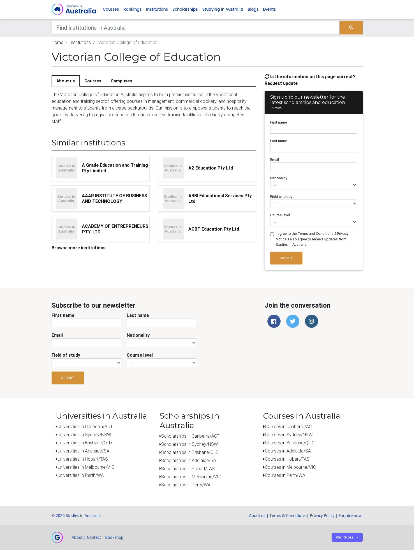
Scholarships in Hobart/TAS (188, 469)
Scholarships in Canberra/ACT (190, 436)
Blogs (253, 9)
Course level (280, 215)
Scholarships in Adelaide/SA (188, 460)
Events (269, 9)
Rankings (132, 9)
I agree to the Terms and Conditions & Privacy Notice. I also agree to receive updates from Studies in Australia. (312, 239)
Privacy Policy (322, 515)
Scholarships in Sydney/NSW (189, 444)
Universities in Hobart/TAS (82, 459)
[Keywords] (196, 28)
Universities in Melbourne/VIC (85, 467)
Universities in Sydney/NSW (84, 435)
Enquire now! (351, 515)
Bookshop (114, 537)
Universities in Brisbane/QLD (84, 443)
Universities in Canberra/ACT (85, 427)
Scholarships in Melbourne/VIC (191, 477)
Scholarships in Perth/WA (186, 485)
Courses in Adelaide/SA (288, 451)
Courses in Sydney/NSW (289, 435)
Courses (111, 9)
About (77, 537)
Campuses (121, 81)
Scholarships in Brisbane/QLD (190, 452)
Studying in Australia (222, 9)
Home (57, 42)
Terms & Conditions (288, 515)
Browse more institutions (79, 248)
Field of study (281, 196)
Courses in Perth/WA (285, 475)
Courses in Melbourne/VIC (290, 467)
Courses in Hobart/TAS (287, 459)
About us (65, 81)
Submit (286, 258)
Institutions (157, 9)
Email (274, 159)
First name (278, 122)
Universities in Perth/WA (80, 475)
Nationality (278, 178)
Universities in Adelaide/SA (83, 451)
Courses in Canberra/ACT (289, 427)
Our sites (344, 537)
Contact (94, 537)
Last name (278, 141)
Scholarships (185, 9)
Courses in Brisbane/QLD (289, 443)
